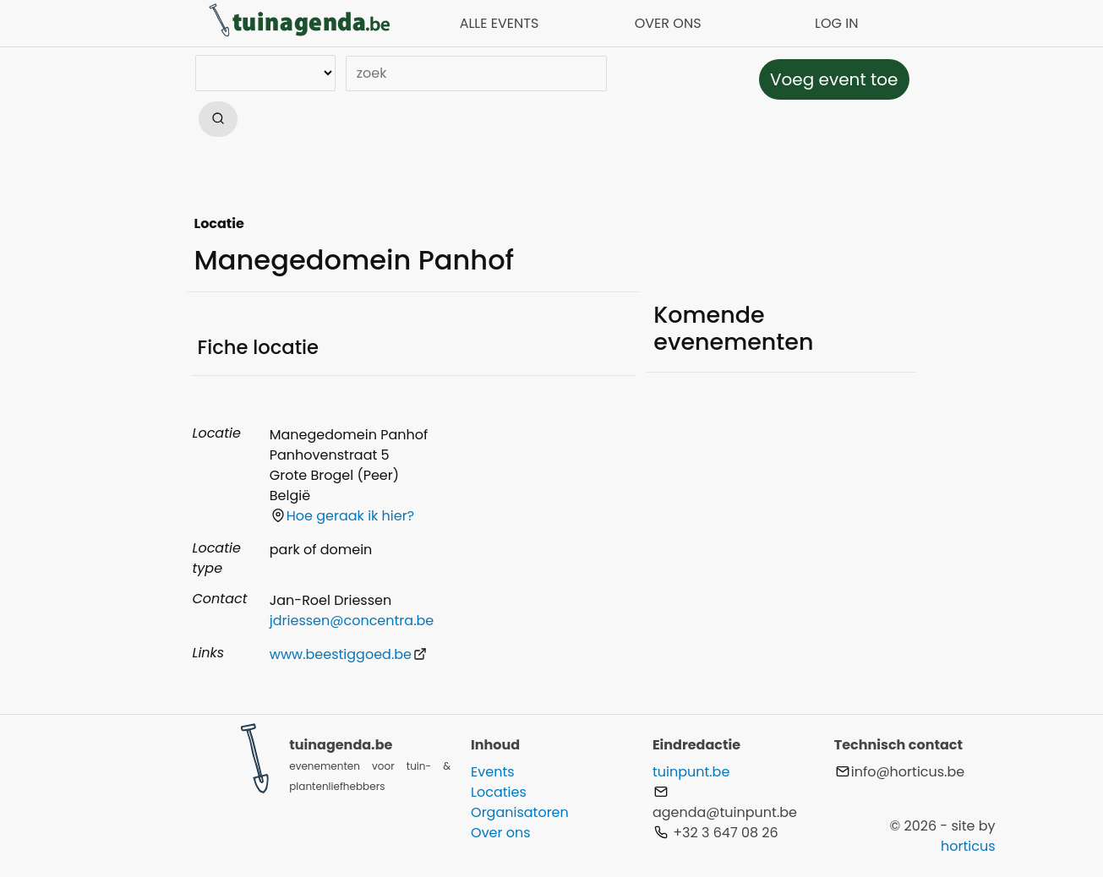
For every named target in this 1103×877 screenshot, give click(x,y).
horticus (968, 846)
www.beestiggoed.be (348, 654)
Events (493, 772)
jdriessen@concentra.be (352, 620)
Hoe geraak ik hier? (342, 516)
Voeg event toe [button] (834, 79)
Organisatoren (520, 812)
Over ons (501, 832)
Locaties (499, 792)
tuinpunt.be (691, 772)
